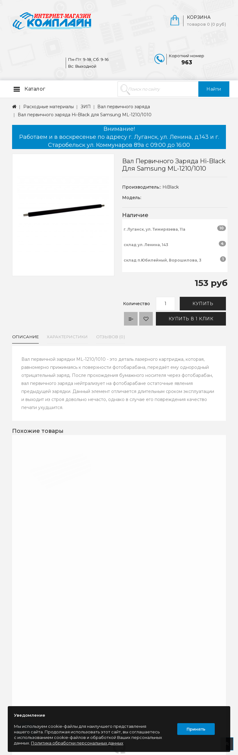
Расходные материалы (48, 106)
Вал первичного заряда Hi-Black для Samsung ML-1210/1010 (85, 114)
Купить (202, 303)
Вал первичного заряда (123, 106)
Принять (196, 729)
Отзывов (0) (110, 336)
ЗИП (86, 106)
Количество (136, 303)
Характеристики (67, 336)
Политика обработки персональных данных (77, 742)
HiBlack (170, 187)
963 (186, 62)
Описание (25, 336)
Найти (213, 89)
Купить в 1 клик (191, 319)
